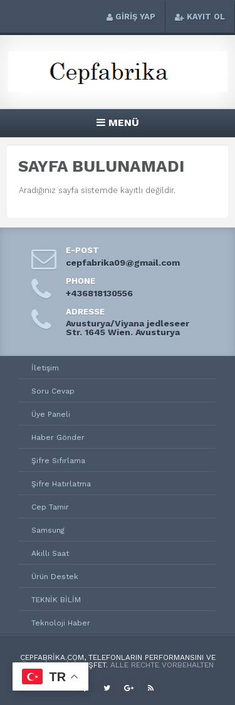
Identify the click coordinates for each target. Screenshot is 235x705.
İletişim (45, 367)
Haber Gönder (58, 437)
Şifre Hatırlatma (61, 483)
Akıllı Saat (50, 553)
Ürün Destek (54, 576)
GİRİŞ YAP (131, 16)
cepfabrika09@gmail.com (123, 262)
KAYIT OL (200, 16)
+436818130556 (99, 293)
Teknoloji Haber (60, 623)
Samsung (48, 530)
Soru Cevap (53, 391)
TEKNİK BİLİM (56, 599)
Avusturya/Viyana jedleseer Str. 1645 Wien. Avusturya (127, 328)
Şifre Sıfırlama (58, 460)
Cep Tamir (50, 507)
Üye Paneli (50, 414)
